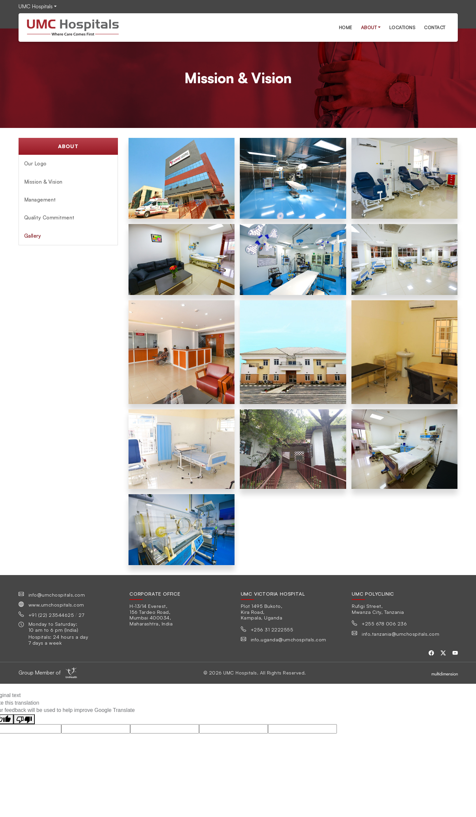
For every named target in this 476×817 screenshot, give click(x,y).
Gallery (32, 236)
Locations (402, 27)
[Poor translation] (24, 719)
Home (345, 27)
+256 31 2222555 (272, 629)
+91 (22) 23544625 (51, 615)
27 (81, 615)
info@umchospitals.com (56, 595)
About (369, 27)
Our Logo (35, 163)
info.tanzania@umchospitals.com (400, 634)
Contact (435, 27)
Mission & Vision (43, 182)
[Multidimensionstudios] (445, 672)
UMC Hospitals (36, 6)
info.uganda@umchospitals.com (288, 639)
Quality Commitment (49, 217)
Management (40, 200)
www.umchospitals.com (56, 605)
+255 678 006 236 (384, 623)
